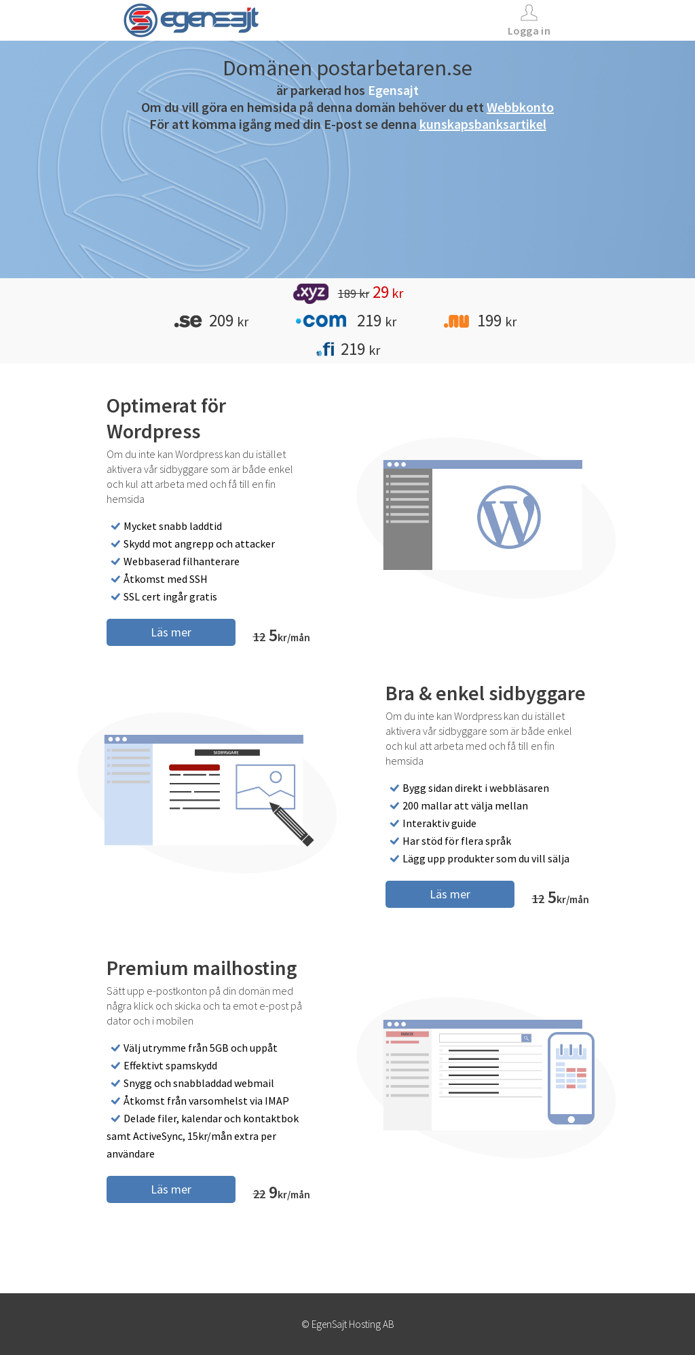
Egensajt (393, 89)
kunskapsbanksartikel (482, 123)
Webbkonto (520, 106)
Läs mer (171, 632)
